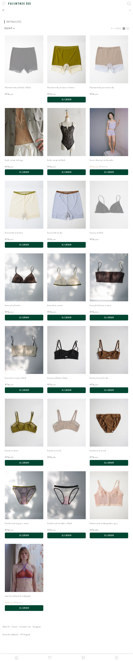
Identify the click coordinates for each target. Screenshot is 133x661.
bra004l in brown (12, 305)
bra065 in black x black (57, 378)
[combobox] (9, 28)
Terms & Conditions (10, 634)
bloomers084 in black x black (18, 87)
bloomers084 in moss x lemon (60, 87)
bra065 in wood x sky (99, 378)
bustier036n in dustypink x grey (104, 523)
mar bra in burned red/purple (18, 596)
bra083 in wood (54, 450)
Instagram (37, 626)
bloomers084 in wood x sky (102, 87)
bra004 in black (96, 232)
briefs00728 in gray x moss (17, 523)
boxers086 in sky (54, 232)
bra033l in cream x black (15, 378)
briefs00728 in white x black (59, 523)
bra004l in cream (54, 305)
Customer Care (25, 626)
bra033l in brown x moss (100, 305)
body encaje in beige (14, 160)
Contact (14, 626)
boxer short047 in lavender (101, 160)
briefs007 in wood (98, 450)
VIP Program (25, 634)
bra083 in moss (11, 450)
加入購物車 (67, 99)
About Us (6, 626)
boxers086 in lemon (14, 232)
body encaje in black (56, 160)
